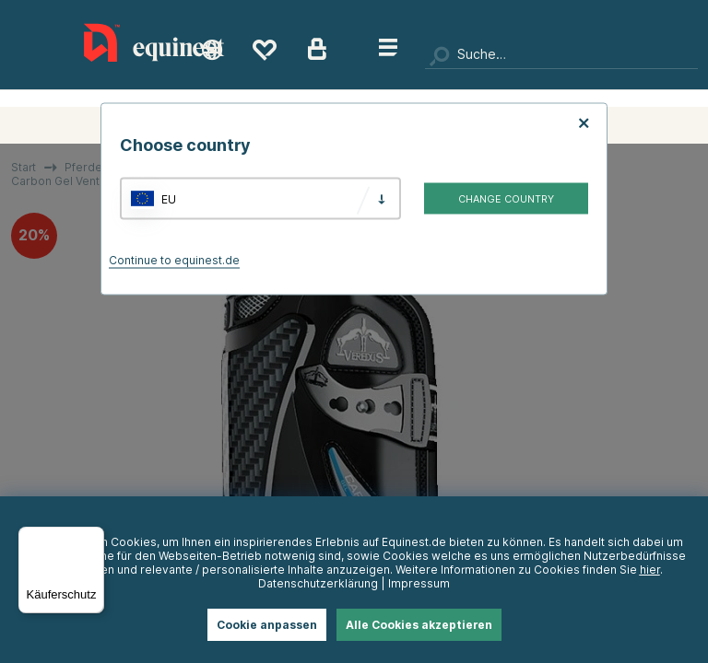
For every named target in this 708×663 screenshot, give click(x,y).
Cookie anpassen (267, 625)
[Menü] (93, 538)
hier (650, 569)
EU (168, 198)
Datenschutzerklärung (318, 583)
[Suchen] (561, 55)
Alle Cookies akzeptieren (419, 625)
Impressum (419, 583)
